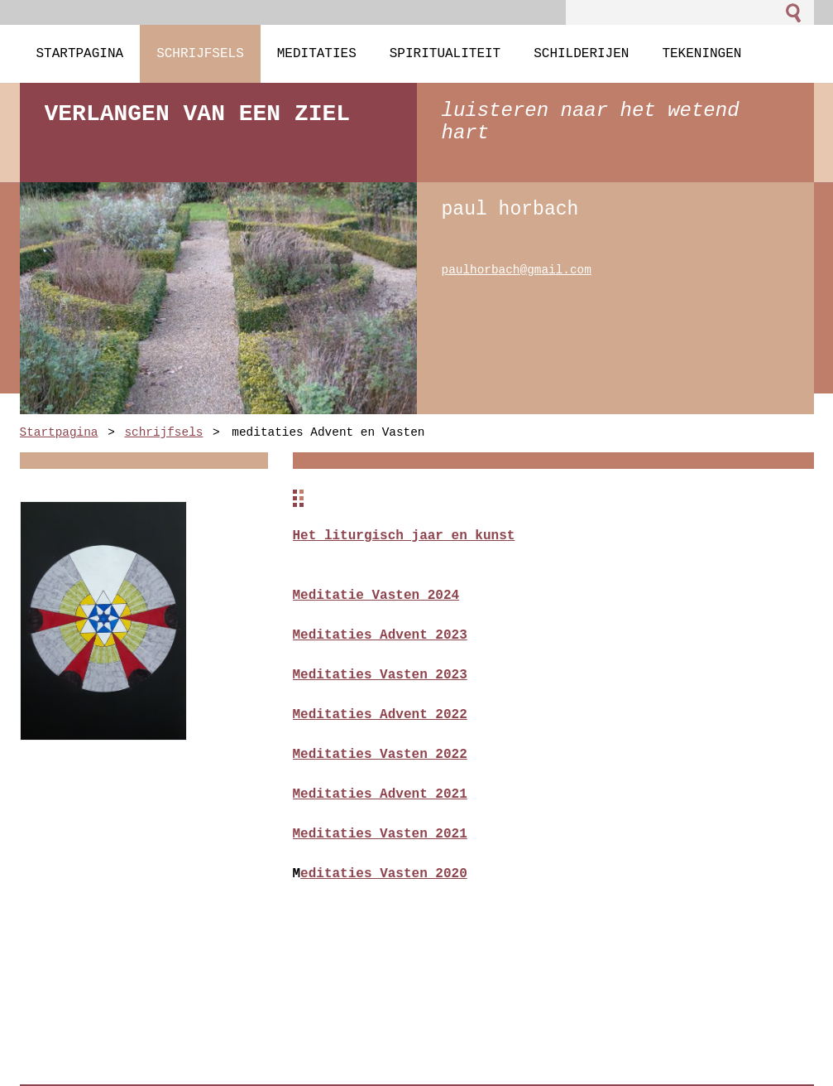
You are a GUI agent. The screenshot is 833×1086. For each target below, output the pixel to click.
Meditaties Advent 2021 (380, 794)
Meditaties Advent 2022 (380, 715)
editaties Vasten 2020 (383, 874)
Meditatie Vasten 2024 (376, 595)
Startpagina (59, 433)
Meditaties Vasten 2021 (380, 834)
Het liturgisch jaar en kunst (404, 536)
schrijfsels (163, 433)
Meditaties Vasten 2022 (380, 755)
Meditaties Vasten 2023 (380, 675)
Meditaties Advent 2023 (380, 635)
